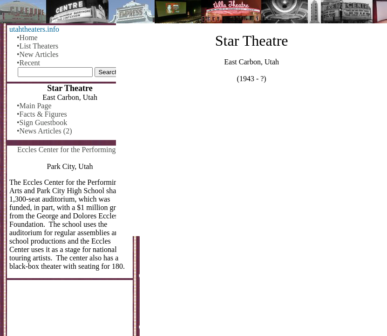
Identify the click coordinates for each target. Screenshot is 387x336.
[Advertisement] (251, 163)
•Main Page (34, 106)
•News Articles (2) (44, 131)
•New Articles (38, 54)
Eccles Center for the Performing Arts (73, 150)
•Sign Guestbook (42, 122)
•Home (27, 38)
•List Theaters (37, 46)
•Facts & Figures (42, 114)
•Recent (28, 63)
